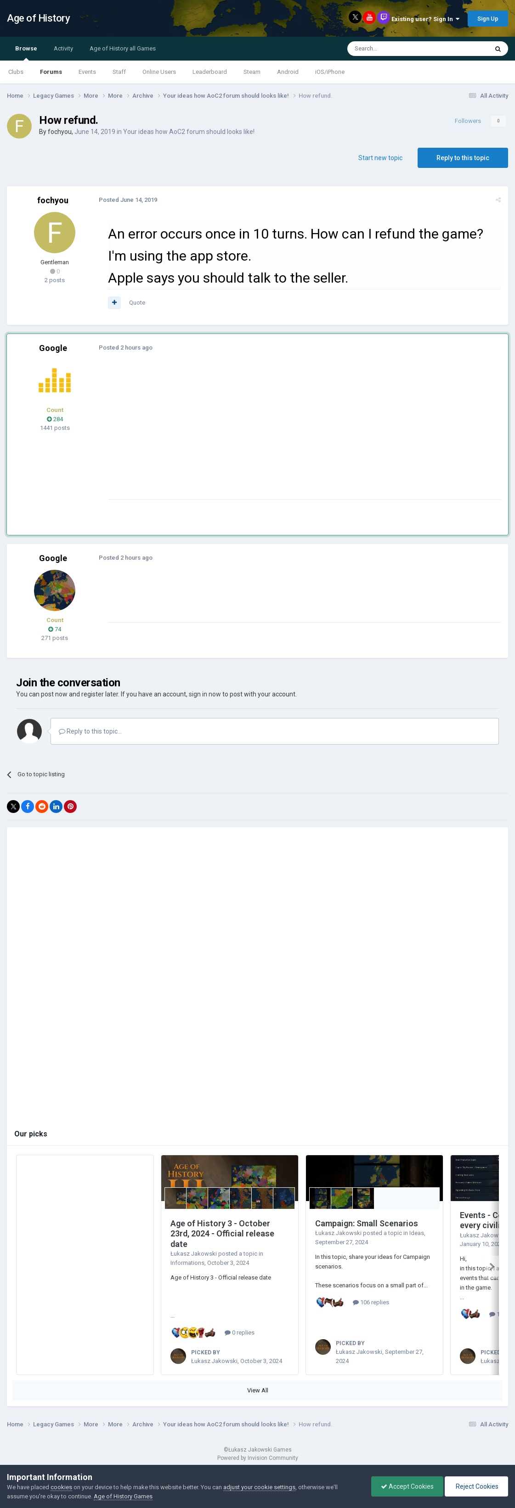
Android (288, 71)
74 (54, 629)
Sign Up (487, 18)
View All (257, 1390)
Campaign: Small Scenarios (366, 1223)
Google (53, 348)
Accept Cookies (407, 1486)
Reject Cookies (476, 1486)
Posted (128, 199)
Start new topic (380, 157)
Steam (251, 71)
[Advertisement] (275, 435)
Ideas (416, 1233)
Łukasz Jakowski (193, 1253)
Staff (119, 71)
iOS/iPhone (330, 71)
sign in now (205, 694)
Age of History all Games (123, 48)
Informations (187, 1262)
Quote (137, 302)
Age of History (38, 18)
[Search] (395, 48)
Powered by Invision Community (257, 1458)
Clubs (15, 71)
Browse (26, 53)
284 (55, 419)
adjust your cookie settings (259, 1487)
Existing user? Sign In (425, 19)
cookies (61, 1487)
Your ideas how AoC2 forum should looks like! (189, 131)
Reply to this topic (462, 157)
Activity (63, 48)
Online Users (159, 71)
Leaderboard (209, 71)
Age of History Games (123, 1496)
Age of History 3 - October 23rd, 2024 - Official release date (222, 1234)
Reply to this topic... (90, 731)
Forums (51, 71)
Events (87, 71)
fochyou (60, 131)
